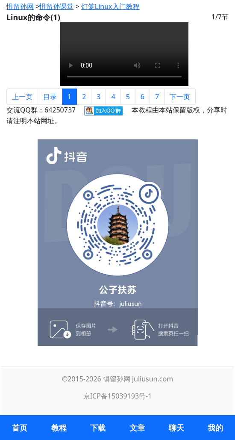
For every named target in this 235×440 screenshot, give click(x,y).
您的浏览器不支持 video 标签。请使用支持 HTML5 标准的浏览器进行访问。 (124, 54)
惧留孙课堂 (56, 6)
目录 (50, 96)
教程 (59, 427)
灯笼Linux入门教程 (110, 6)
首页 (19, 427)
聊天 (176, 427)
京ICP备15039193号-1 (117, 396)
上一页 (22, 96)
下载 (98, 427)
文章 (137, 427)
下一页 (180, 96)
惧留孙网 (20, 6)
